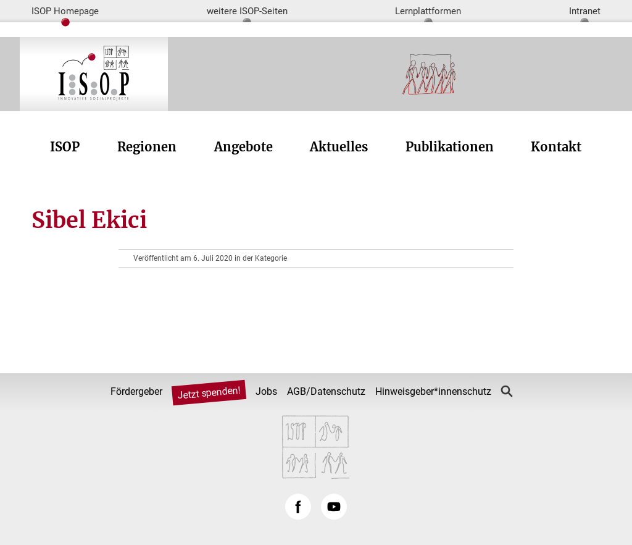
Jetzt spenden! (209, 393)
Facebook (298, 507)
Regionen (147, 146)
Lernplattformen (428, 11)
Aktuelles (339, 146)
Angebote (243, 146)
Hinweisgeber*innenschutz (433, 391)
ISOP (65, 146)
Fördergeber (136, 391)
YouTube (334, 507)
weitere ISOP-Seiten (247, 11)
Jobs (266, 391)
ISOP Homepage (65, 11)
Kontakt (556, 146)
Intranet (585, 11)
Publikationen (449, 146)
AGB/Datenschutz (326, 391)
